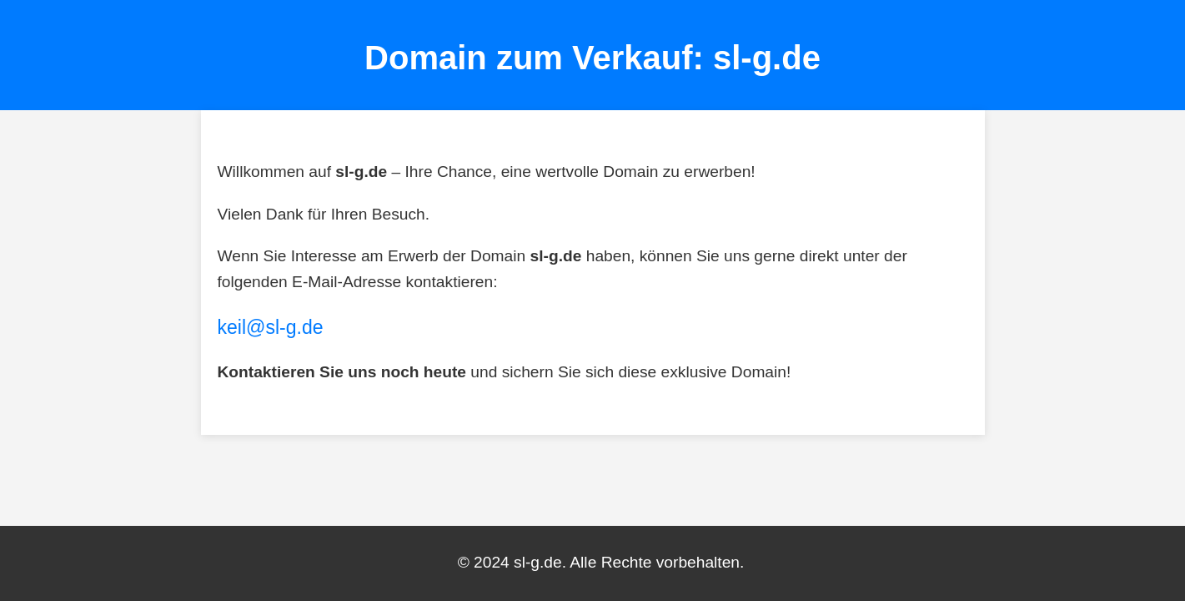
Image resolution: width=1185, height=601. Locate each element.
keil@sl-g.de (271, 327)
